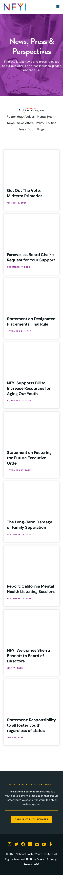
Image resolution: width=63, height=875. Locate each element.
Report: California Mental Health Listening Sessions (31, 589)
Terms (28, 864)
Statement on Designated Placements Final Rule (31, 321)
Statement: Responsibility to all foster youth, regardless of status (31, 725)
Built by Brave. (35, 859)
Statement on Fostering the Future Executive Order (29, 458)
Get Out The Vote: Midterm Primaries (25, 193)
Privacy (52, 859)
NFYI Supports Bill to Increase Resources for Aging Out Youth (29, 388)
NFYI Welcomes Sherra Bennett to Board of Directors (28, 656)
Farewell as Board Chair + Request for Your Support (31, 257)
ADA (36, 864)
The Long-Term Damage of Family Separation (29, 524)
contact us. (31, 70)
